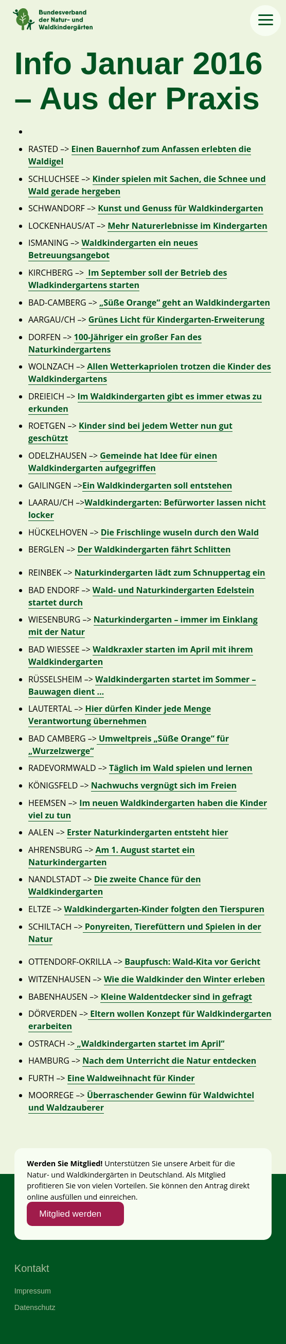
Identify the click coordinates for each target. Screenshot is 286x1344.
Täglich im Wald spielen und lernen (181, 768)
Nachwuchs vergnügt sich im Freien (164, 785)
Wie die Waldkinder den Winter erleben (184, 979)
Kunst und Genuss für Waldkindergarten (180, 208)
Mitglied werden (70, 1213)
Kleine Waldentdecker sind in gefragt (176, 996)
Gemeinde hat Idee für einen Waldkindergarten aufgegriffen (122, 462)
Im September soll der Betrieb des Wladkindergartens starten (127, 279)
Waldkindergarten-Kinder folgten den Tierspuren (164, 909)
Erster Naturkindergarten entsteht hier (147, 832)
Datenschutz (35, 1307)
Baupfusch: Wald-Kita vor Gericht (192, 961)
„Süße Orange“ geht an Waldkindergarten (184, 302)
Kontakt (31, 1268)
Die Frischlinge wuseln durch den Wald (180, 532)
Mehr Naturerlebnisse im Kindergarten (187, 225)
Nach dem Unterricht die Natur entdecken (169, 1060)
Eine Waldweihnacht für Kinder (131, 1078)
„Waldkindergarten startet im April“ (149, 1043)
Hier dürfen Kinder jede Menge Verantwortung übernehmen (119, 715)
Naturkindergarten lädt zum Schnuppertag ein (170, 572)
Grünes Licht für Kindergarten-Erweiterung (176, 319)
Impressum (32, 1291)
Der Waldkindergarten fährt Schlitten (153, 549)
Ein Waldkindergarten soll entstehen (157, 485)
